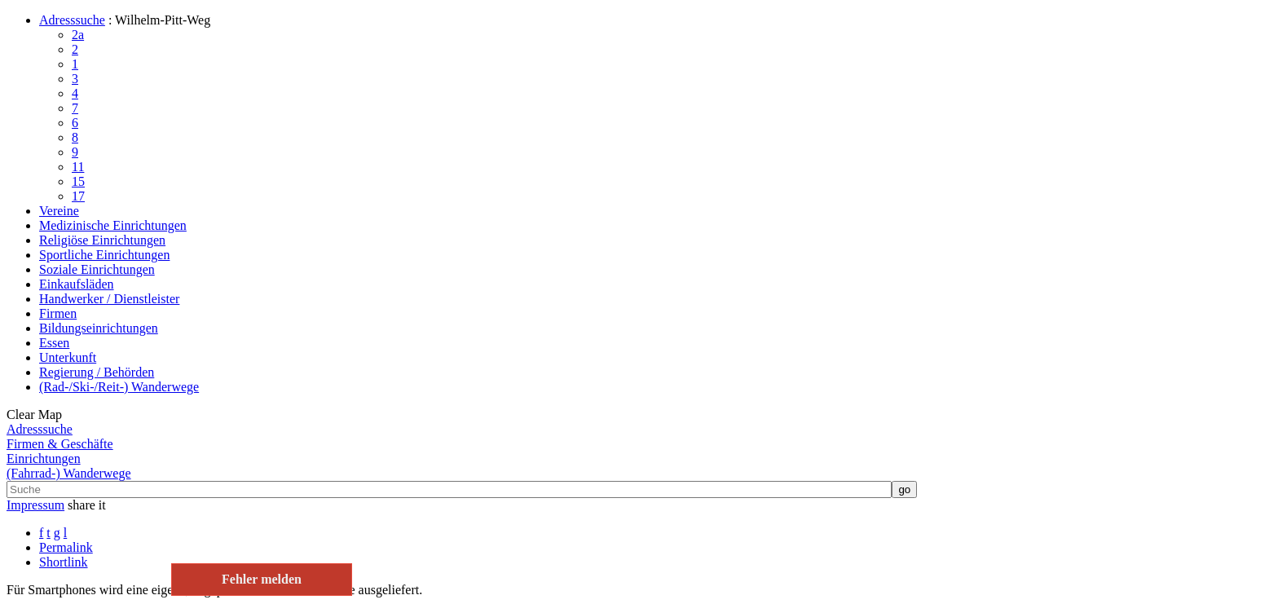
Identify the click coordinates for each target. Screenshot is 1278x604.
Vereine (59, 211)
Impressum (35, 505)
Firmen (58, 313)
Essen (54, 343)
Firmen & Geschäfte (60, 444)
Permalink (66, 547)
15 (78, 181)
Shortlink (63, 562)
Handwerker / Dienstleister (109, 299)
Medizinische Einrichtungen (113, 225)
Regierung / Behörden (96, 372)
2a (78, 35)
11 (78, 167)
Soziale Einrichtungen (97, 269)
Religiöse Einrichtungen (102, 240)
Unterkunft (67, 357)
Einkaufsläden (76, 284)
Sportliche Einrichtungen (104, 255)
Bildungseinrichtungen (98, 328)
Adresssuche (72, 20)
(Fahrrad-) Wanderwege (69, 473)
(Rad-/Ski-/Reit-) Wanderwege (119, 387)
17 (78, 196)
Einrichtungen (44, 458)
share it (87, 505)
